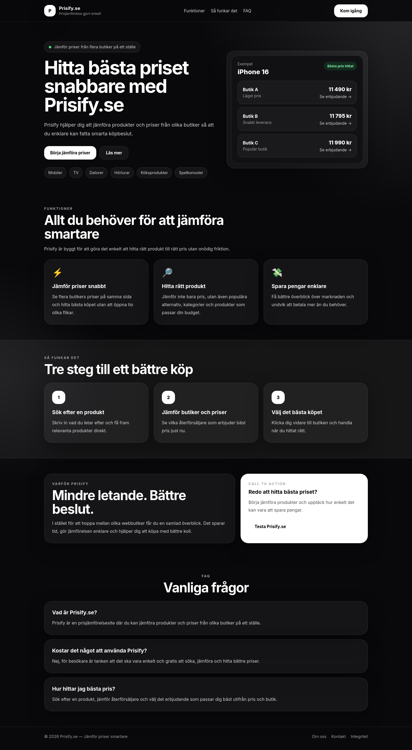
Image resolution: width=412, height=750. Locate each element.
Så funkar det (224, 10)
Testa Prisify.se (270, 526)
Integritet (359, 736)
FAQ (247, 10)
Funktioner (194, 10)
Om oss (319, 736)
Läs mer (114, 152)
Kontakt (338, 736)
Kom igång (351, 10)
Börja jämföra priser (70, 152)
